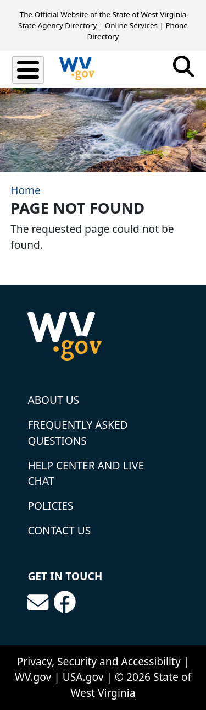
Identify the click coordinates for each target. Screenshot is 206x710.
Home (25, 190)
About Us (53, 399)
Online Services (131, 25)
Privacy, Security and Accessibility (99, 661)
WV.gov (33, 676)
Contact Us (59, 530)
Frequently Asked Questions (77, 432)
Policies (50, 505)
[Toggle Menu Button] (28, 70)
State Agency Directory (57, 25)
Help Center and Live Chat (85, 473)
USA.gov (83, 676)
